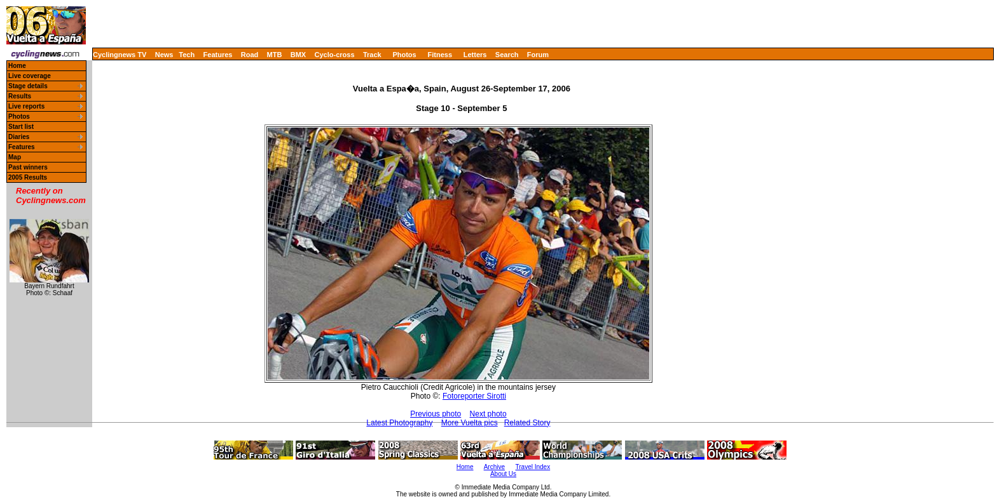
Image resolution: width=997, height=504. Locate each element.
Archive (494, 466)
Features (218, 54)
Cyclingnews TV (119, 54)
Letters (475, 54)
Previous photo (435, 413)
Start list (21, 126)
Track (372, 54)
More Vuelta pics (469, 422)
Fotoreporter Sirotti (474, 396)
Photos (404, 54)
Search (507, 54)
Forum (538, 54)
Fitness (439, 54)
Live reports (26, 106)
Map (14, 157)
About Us (503, 473)
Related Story (527, 422)
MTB (274, 54)
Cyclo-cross (335, 54)
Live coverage (29, 75)
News (164, 54)
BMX (298, 54)
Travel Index (533, 466)
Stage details (28, 86)
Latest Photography (399, 422)
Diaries (18, 136)
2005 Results (27, 177)
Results (19, 96)
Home (17, 65)
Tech (187, 54)
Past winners (28, 167)
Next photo (488, 413)
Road (250, 54)
